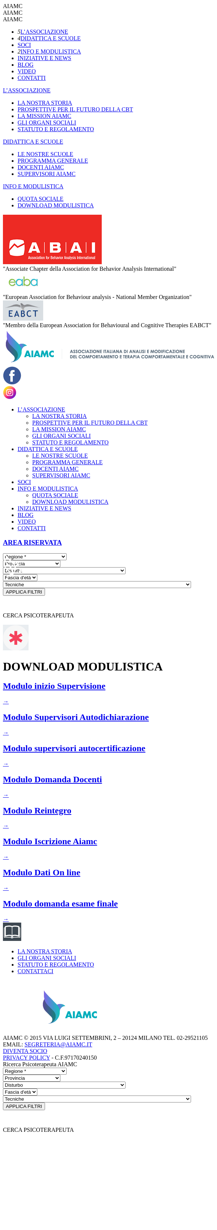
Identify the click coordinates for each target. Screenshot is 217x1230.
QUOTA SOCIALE (40, 199)
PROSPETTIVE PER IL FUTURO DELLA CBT (75, 109)
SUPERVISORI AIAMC (46, 174)
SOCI (24, 45)
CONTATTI (32, 78)
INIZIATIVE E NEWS (44, 58)
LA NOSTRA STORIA (45, 103)
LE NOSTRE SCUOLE (45, 154)
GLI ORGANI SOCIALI (47, 122)
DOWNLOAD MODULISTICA (56, 205)
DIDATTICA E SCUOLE (50, 38)
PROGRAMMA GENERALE (53, 161)
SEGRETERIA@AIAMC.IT (58, 1044)
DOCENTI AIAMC (41, 167)
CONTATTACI (35, 971)
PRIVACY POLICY (26, 1057)
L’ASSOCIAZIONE (44, 32)
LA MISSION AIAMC (44, 116)
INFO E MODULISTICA (50, 51)
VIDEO (27, 71)
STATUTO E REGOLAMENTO (56, 129)
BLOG (26, 65)
